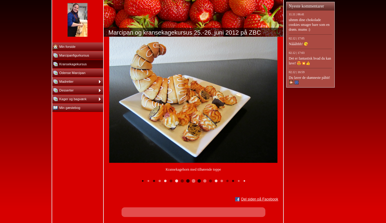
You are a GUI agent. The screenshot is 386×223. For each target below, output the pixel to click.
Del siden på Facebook (259, 199)
